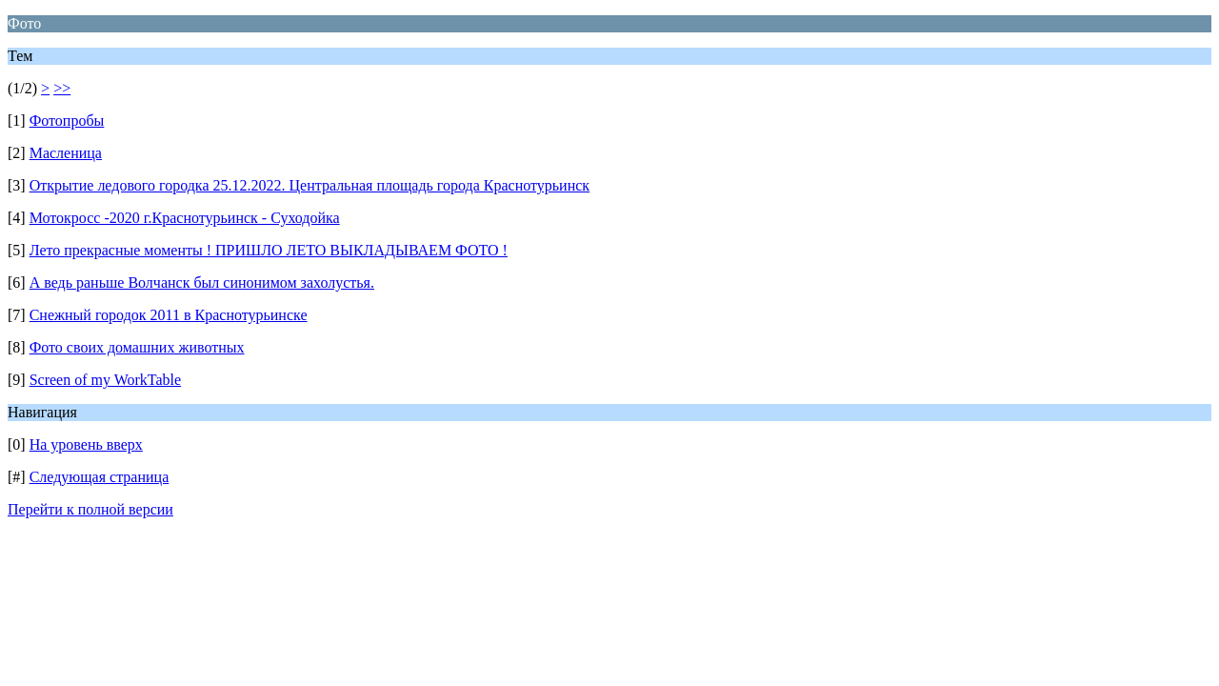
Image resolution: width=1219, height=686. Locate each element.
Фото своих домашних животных (137, 347)
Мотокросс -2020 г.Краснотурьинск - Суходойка (185, 218)
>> (61, 88)
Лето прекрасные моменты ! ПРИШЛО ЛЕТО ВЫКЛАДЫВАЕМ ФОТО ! (269, 250)
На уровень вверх (86, 444)
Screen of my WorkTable (105, 380)
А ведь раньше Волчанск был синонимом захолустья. (202, 282)
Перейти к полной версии (90, 509)
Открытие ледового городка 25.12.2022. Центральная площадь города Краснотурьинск (310, 185)
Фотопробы (67, 120)
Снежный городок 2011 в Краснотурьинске (169, 315)
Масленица (66, 153)
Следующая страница (100, 477)
